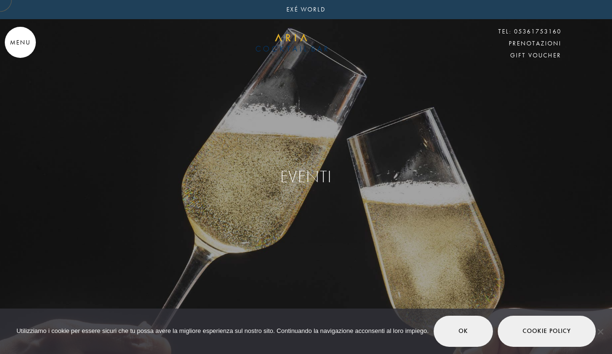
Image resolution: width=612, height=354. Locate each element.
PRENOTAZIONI (535, 43)
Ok (463, 331)
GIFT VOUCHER (535, 55)
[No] (600, 331)
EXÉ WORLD (306, 9)
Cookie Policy (547, 331)
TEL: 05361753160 (529, 31)
